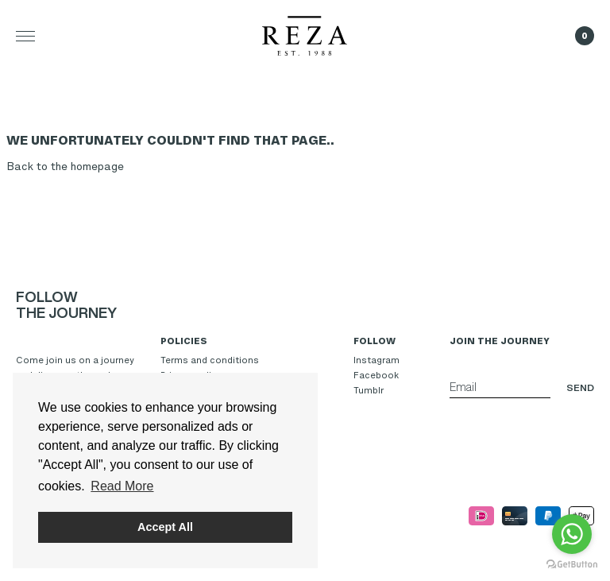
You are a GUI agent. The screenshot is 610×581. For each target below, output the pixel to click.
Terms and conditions (209, 360)
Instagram (376, 360)
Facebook (376, 375)
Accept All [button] (165, 527)
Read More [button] (122, 486)
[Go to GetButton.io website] (571, 565)
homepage (97, 166)
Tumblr (368, 390)
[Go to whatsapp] (572, 534)
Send (580, 387)
